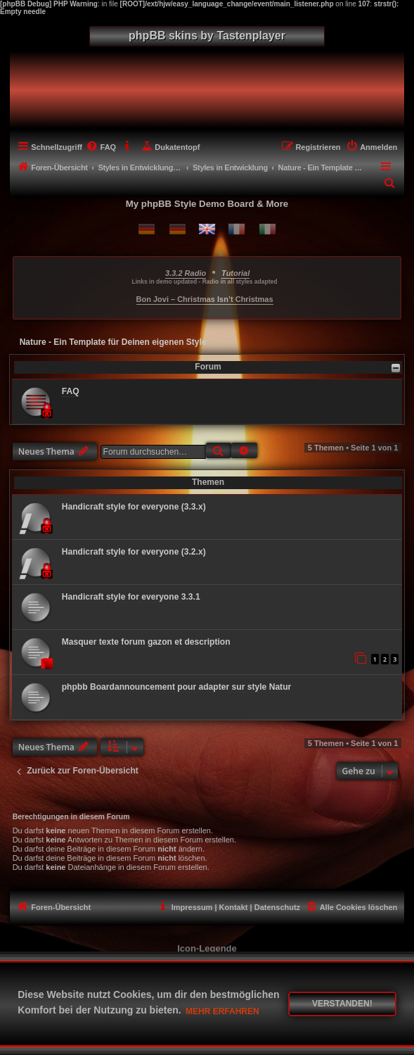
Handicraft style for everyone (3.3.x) (134, 507)
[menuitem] (101, 147)
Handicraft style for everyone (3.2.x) (134, 552)
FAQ (70, 391)
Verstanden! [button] (342, 1004)
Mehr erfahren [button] (222, 1011)
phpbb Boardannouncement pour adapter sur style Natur (177, 687)
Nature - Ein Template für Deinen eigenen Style (113, 342)
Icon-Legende (207, 948)
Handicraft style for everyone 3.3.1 (131, 597)
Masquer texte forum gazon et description (146, 642)
